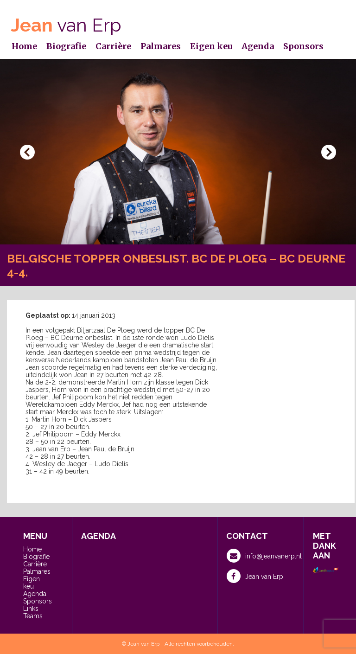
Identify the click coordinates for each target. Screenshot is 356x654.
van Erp (66, 25)
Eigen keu (211, 46)
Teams (33, 616)
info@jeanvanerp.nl (264, 556)
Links (30, 608)
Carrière (113, 46)
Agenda (258, 46)
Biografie (66, 46)
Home (24, 46)
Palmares (160, 46)
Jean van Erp (255, 576)
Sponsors (303, 46)
